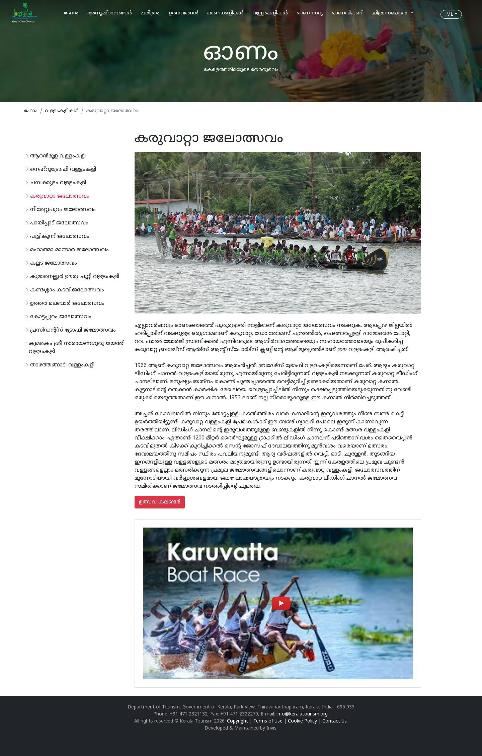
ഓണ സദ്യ (310, 13)
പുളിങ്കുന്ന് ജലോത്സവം (59, 236)
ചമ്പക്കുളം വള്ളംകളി (58, 183)
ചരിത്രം (150, 13)
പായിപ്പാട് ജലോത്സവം (59, 223)
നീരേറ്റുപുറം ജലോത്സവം (63, 209)
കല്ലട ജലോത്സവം (53, 263)
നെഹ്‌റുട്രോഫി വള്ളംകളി (63, 169)
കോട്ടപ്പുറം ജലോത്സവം (60, 317)
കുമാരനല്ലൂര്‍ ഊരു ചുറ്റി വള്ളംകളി (74, 276)
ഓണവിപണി (348, 13)
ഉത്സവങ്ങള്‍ (183, 13)
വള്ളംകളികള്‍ (270, 13)
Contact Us (334, 721)
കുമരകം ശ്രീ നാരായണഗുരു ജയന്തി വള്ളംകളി (77, 347)
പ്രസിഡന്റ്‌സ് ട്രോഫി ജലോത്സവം (73, 330)
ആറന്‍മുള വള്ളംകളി (58, 156)
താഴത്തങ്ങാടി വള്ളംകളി (62, 365)
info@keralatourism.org (302, 714)
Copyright (237, 721)
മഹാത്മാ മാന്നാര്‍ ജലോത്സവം (69, 250)
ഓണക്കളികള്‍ (225, 13)
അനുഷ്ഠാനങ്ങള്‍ (109, 13)
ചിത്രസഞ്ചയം (389, 13)
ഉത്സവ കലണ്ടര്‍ (159, 502)
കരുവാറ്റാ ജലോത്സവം (59, 196)
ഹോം (71, 13)
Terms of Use (268, 721)
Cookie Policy (302, 721)
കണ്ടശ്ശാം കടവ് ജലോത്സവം (67, 290)
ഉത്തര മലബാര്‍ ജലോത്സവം (67, 303)
